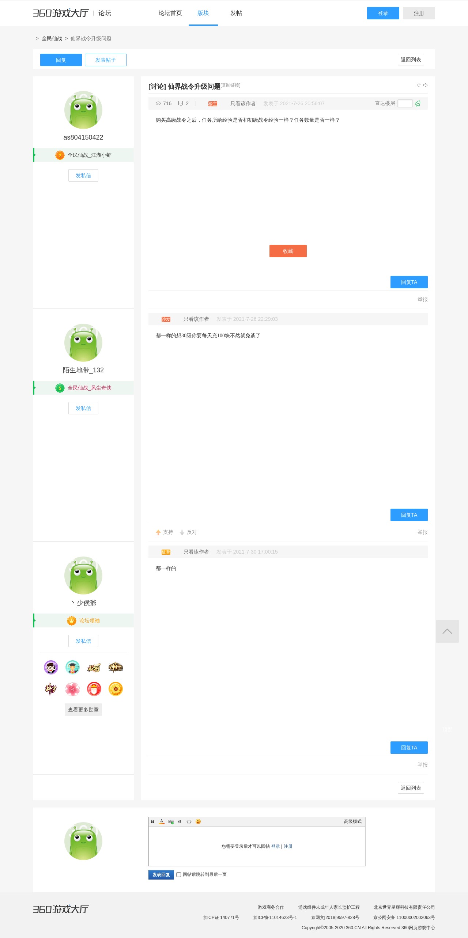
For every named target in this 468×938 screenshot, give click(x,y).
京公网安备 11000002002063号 (404, 917)
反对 (192, 532)
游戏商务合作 (271, 907)
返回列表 (411, 59)
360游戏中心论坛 (75, 16)
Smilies (198, 821)
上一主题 (419, 85)
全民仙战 (52, 38)
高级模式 (353, 821)
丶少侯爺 (83, 603)
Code (189, 821)
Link (170, 821)
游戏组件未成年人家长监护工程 (329, 907)
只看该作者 (243, 103)
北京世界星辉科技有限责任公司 (404, 907)
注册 (419, 13)
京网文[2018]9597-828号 (335, 917)
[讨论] (157, 86)
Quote (180, 821)
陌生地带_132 (83, 370)
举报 (423, 299)
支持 (168, 532)
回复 (61, 60)
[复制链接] (230, 85)
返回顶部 (447, 631)
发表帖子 (105, 60)
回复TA (409, 282)
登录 (383, 13)
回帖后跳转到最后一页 (201, 874)
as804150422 (83, 137)
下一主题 (425, 85)
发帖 (236, 13)
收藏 (288, 251)
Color (161, 821)
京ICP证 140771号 (221, 917)
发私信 (83, 175)
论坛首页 (170, 13)
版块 (203, 13)
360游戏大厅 (68, 913)
